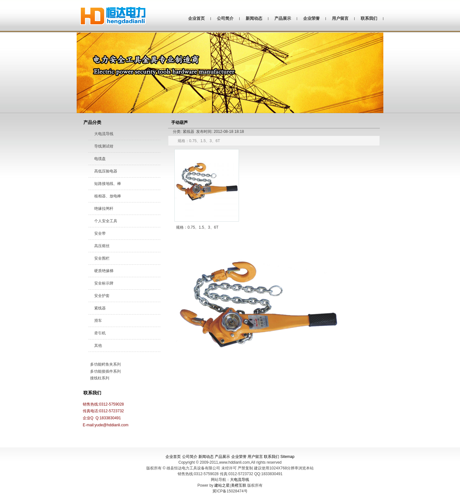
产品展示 (282, 18)
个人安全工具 (105, 221)
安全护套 (102, 295)
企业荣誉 (311, 18)
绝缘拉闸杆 (103, 208)
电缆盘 (100, 158)
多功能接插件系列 (105, 371)
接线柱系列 (99, 378)
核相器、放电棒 (107, 196)
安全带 (100, 233)
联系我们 (369, 18)
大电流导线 (103, 134)
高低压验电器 (105, 171)
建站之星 (222, 485)
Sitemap (287, 456)
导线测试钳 (103, 146)
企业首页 (196, 18)
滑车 (98, 320)
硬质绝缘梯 (103, 271)
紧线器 (100, 308)
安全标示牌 (103, 283)
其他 (98, 345)
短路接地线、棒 (107, 183)
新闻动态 (254, 18)
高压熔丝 (102, 246)
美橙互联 (238, 485)
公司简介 (225, 18)
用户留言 (340, 18)
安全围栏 (102, 258)
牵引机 (100, 333)
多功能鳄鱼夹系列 (105, 364)
